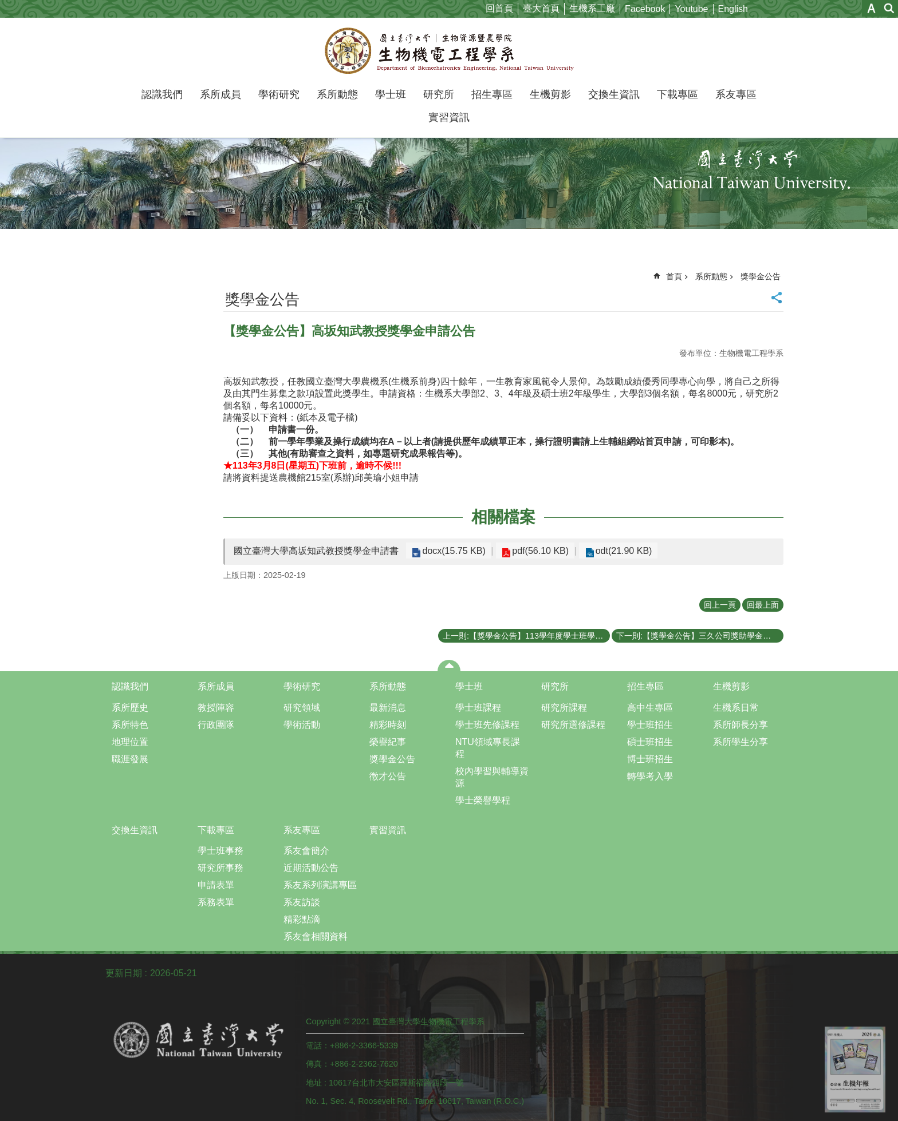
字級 (871, 8)
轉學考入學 (650, 776)
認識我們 (162, 94)
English (733, 9)
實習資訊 (449, 117)
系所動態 (337, 94)
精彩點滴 (301, 919)
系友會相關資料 (315, 936)
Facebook (645, 9)
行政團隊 (216, 725)
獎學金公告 (761, 276)
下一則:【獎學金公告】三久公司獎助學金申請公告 (699, 635)
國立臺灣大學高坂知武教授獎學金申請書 (316, 551)
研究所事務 (220, 868)
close (449, 665)
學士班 (390, 94)
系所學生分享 (740, 742)
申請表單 (216, 885)
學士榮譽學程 (482, 800)
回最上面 (763, 604)
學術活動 (301, 725)
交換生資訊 (614, 94)
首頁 (674, 276)
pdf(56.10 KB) (534, 551)
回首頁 (499, 8)
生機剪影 (550, 94)
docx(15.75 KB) (451, 551)
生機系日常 (736, 707)
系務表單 (216, 902)
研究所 (438, 94)
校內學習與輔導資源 (492, 777)
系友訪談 (301, 902)
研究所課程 (564, 707)
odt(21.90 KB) (613, 551)
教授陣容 (216, 707)
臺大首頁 (541, 8)
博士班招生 (650, 759)
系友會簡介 (306, 850)
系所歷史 (130, 707)
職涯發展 (130, 759)
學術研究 (279, 94)
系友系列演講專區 (320, 885)
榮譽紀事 (387, 742)
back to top (855, 1069)
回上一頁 (720, 604)
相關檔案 (503, 517)
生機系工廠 (592, 8)
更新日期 (123, 973)
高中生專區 (650, 707)
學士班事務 (220, 850)
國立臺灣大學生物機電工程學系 (449, 50)
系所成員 (220, 94)
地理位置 (130, 742)
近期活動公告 (310, 868)
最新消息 (387, 707)
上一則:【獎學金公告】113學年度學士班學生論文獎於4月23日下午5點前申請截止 (526, 635)
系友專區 (736, 94)
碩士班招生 (650, 742)
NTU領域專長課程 (487, 748)
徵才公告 (387, 776)
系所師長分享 (740, 725)
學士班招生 (650, 725)
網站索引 (889, 8)
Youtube (691, 9)
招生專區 (492, 94)
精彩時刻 (387, 725)
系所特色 (130, 725)
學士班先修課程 (487, 725)
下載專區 (677, 94)
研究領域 (301, 707)
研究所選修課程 (573, 725)
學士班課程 (478, 707)
